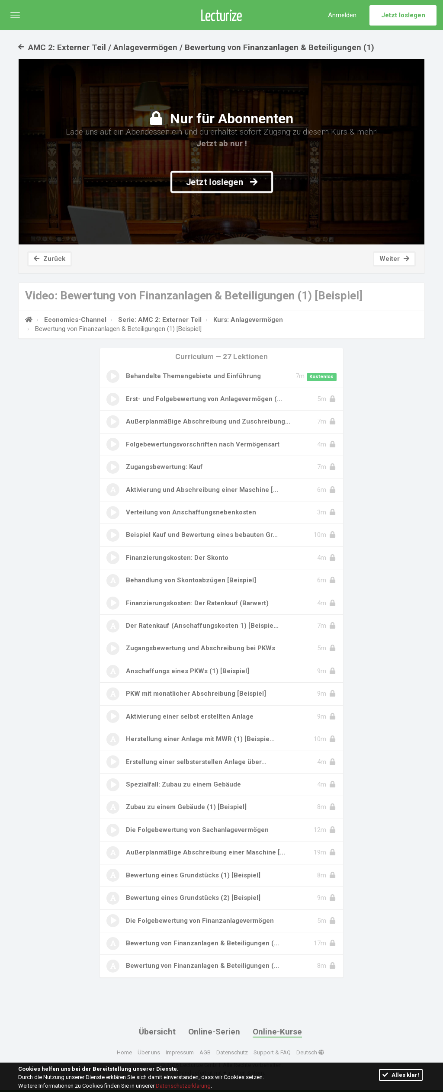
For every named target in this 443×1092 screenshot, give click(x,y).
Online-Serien (214, 1032)
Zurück (49, 259)
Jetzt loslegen (403, 15)
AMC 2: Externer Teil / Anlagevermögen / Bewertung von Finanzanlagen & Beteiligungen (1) (196, 47)
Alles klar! (400, 1075)
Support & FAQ (272, 1052)
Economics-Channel (74, 320)
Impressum (180, 1052)
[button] (15, 15)
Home (124, 1052)
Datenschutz (232, 1052)
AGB (205, 1052)
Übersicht (157, 1032)
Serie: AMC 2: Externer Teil (159, 320)
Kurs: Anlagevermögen (247, 320)
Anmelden (342, 15)
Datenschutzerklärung (183, 1085)
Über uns (149, 1052)
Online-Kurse (277, 1032)
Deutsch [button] (310, 1052)
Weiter (394, 259)
